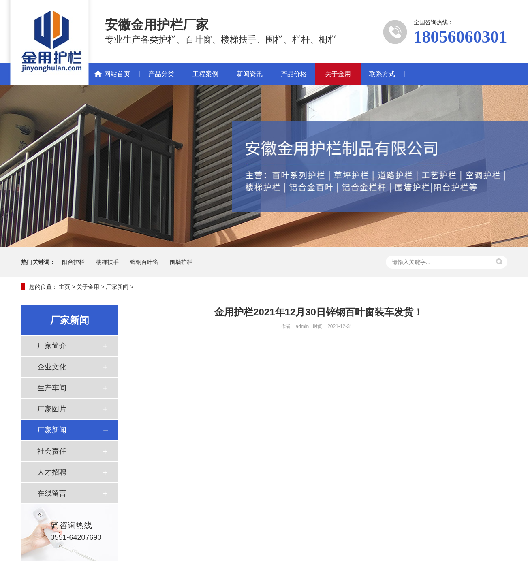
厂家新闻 (117, 286)
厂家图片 (51, 409)
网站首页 (117, 73)
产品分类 (161, 73)
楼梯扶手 (107, 262)
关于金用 (338, 73)
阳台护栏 (73, 262)
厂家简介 (51, 346)
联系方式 (382, 73)
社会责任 (51, 451)
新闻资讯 (250, 73)
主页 (64, 286)
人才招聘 (51, 472)
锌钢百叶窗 (144, 262)
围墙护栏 (181, 262)
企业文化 (51, 367)
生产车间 (51, 388)
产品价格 (294, 73)
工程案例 (205, 73)
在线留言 (51, 493)
